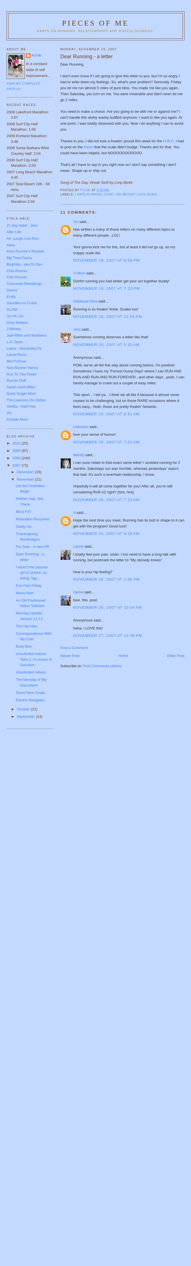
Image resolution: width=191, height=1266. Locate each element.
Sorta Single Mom (21, 393)
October (24, 709)
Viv (75, 222)
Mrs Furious (16, 361)
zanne (78, 592)
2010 (17, 443)
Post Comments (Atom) (102, 666)
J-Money (14, 329)
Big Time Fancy (19, 258)
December (26, 472)
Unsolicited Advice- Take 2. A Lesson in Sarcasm (34, 659)
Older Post (175, 656)
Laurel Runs (17, 355)
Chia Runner (17, 271)
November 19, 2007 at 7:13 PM (106, 288)
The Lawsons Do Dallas (26, 400)
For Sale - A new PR (32, 547)
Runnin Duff (16, 380)
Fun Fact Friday (29, 585)
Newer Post (70, 656)
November (26, 479)
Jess (77, 329)
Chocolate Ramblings (24, 283)
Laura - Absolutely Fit (24, 348)
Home (123, 656)
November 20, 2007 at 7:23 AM (106, 500)
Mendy (78, 455)
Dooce (12, 290)
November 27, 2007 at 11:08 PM (107, 635)
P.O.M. (37, 55)
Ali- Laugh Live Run (23, 238)
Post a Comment (74, 648)
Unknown (81, 427)
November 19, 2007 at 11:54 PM (107, 316)
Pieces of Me (95, 23)
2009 (17, 451)
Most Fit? (23, 512)
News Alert (24, 593)
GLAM (12, 309)
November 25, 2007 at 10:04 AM (107, 607)
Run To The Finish (21, 374)
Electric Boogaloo (30, 700)
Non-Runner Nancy (22, 368)
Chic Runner (17, 277)
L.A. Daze (15, 342)
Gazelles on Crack (22, 303)
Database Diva (85, 301)
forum (89, 147)
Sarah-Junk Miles (21, 387)
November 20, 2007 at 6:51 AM (106, 414)
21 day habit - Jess (22, 225)
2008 (17, 458)
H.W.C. (169, 141)
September (26, 716)
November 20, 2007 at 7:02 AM (106, 442)
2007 (17, 465)
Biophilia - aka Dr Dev (24, 264)
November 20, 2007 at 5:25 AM (106, 345)
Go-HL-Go (15, 316)
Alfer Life (14, 232)
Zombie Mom (17, 419)
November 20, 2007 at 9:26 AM (106, 533)
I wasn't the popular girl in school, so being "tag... (32, 572)
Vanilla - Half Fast (21, 406)
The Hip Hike (26, 626)
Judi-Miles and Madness (26, 335)
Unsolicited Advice (31, 672)
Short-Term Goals (30, 693)
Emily (11, 297)
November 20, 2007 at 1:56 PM (106, 579)
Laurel (78, 546)
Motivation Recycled (32, 519)
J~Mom (79, 273)
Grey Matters (17, 322)
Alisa (11, 245)
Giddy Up (23, 526)
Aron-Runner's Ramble (25, 251)
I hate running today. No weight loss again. (116, 194)
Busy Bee (24, 646)
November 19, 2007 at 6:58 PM (106, 260)
